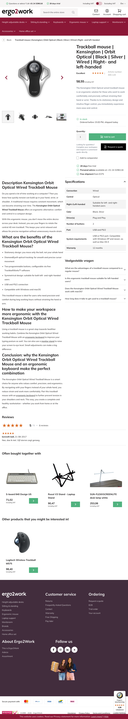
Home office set (27, 31)
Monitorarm (119, 22)
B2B (91, 605)
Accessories (9, 31)
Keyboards (59, 22)
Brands (5, 626)
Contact (48, 609)
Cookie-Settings (119, 713)
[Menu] (124, 692)
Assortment (7, 656)
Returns (48, 601)
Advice (5, 652)
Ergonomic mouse (79, 22)
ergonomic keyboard (34, 337)
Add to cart (107, 136)
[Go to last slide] (7, 78)
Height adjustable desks (14, 22)
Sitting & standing (40, 22)
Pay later (49, 621)
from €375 (92, 174)
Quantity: (80, 131)
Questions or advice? (17, 3)
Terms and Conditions (101, 713)
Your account (94, 613)
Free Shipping (51, 617)
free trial (88, 166)
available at (94, 170)
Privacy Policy (84, 713)
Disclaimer (72, 713)
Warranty (49, 613)
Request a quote (113, 146)
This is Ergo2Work (10, 648)
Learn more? (97, 716)
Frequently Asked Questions (58, 605)
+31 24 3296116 (116, 170)
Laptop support (100, 22)
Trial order (93, 609)
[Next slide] (62, 78)
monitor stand (47, 341)
